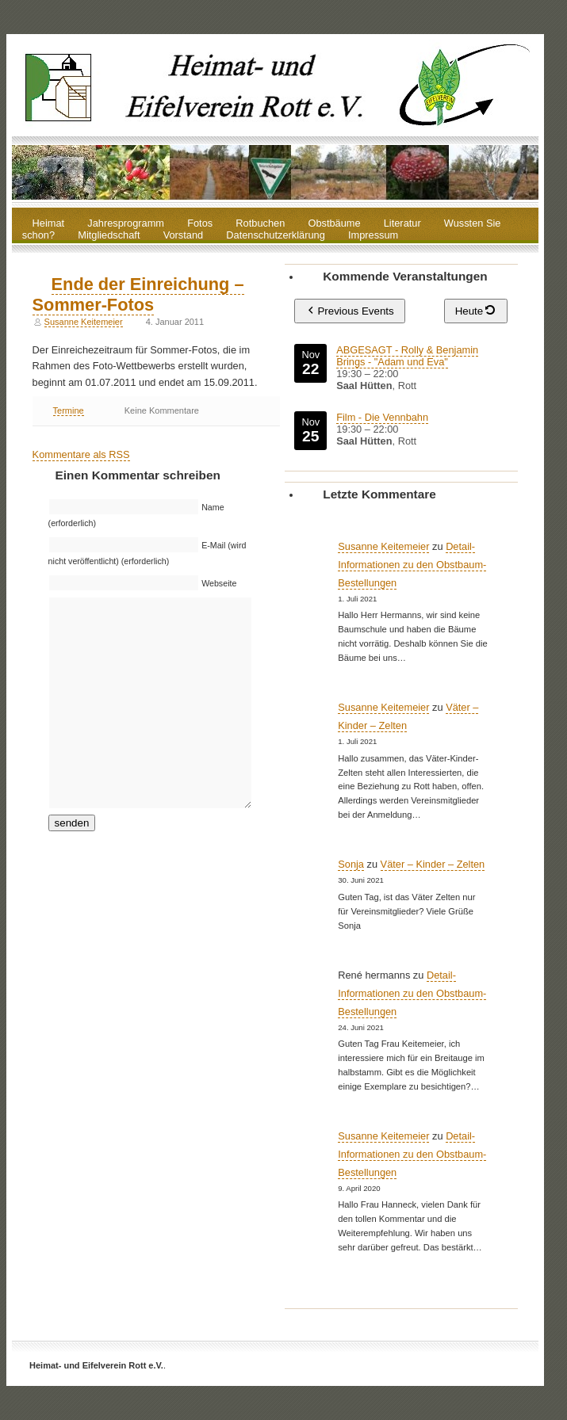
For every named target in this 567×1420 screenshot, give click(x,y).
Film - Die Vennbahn (383, 417)
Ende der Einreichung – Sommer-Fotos (138, 294)
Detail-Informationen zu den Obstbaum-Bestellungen (412, 564)
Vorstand (183, 236)
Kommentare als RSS (81, 454)
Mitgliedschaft (109, 236)
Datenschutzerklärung (275, 236)
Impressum (373, 236)
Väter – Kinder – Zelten (433, 864)
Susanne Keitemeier (83, 321)
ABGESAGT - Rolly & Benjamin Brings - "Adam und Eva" (408, 356)
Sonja (351, 864)
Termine (68, 410)
